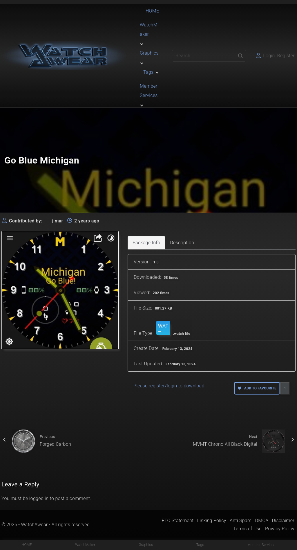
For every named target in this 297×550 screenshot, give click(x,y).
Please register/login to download (168, 386)
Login (269, 55)
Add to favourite (257, 388)
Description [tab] (182, 242)
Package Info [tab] (146, 242)
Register (286, 55)
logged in (39, 498)
